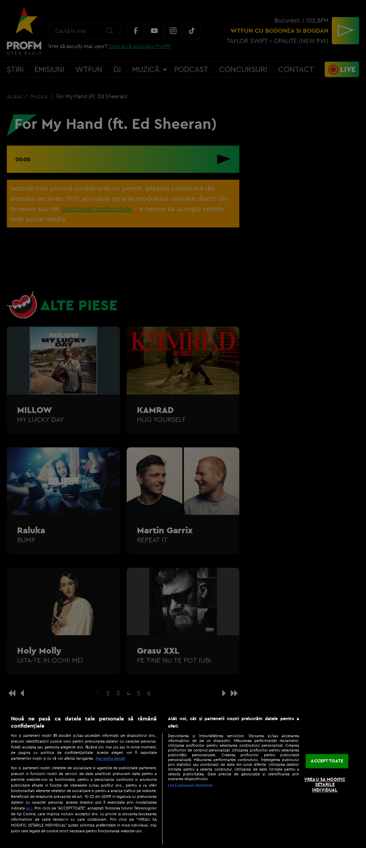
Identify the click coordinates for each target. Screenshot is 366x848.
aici (29, 807)
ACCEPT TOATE (327, 761)
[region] (183, 778)
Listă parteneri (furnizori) (190, 785)
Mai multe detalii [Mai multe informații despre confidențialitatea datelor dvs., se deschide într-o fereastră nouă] (110, 758)
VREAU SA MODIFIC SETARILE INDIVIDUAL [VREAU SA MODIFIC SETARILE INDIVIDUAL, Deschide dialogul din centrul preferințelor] (324, 784)
